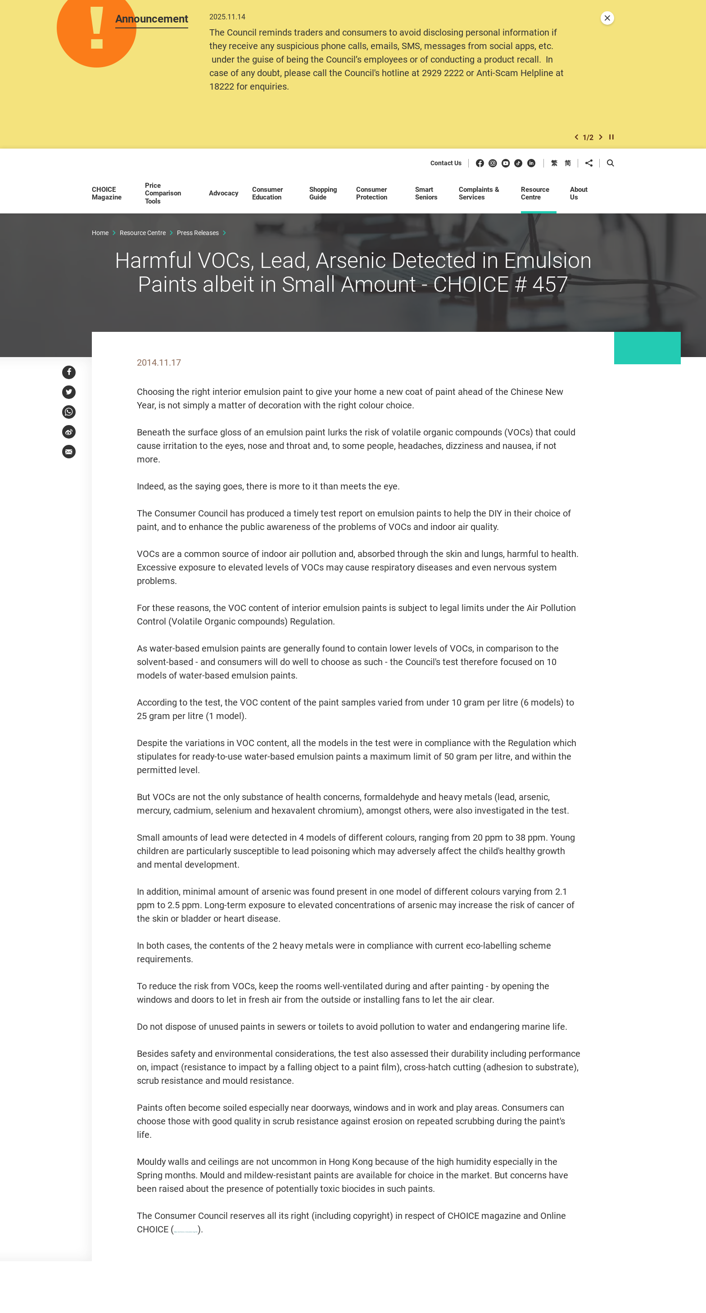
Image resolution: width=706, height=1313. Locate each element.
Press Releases (198, 237)
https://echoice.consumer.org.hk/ (240, 1247)
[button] (576, 141)
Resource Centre (143, 237)
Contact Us (446, 168)
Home (100, 237)
